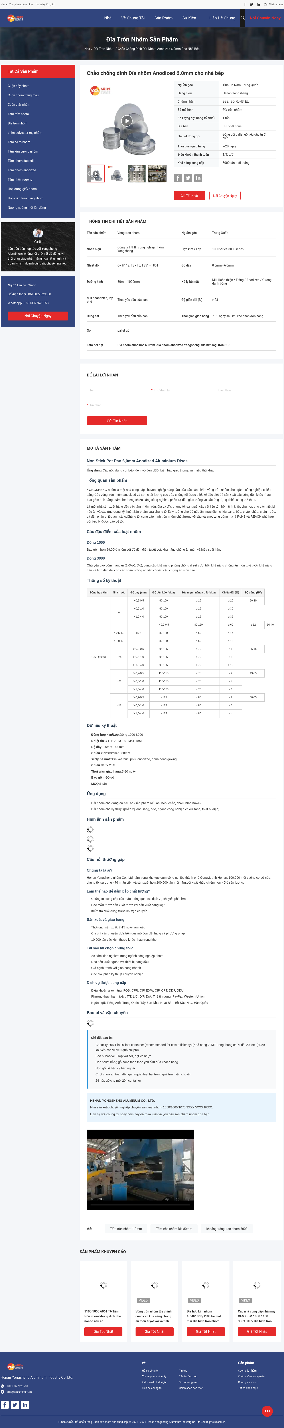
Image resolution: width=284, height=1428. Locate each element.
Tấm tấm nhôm (18, 114)
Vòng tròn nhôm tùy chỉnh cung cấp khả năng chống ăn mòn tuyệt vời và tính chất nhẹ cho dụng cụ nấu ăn (154, 1317)
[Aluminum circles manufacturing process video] (140, 1170)
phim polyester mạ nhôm (25, 132)
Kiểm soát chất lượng (154, 1382)
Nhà (87, 49)
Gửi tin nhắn (117, 421)
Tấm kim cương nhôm (23, 151)
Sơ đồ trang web (188, 1382)
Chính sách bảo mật (191, 1388)
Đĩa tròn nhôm (104, 49)
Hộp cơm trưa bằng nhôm (25, 198)
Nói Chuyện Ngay (38, 316)
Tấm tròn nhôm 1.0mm (126, 1229)
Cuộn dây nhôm (18, 86)
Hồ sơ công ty (150, 1370)
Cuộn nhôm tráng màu (23, 95)
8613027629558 (39, 294)
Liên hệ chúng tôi (152, 1388)
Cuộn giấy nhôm (19, 104)
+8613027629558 (36, 303)
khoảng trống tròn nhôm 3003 (226, 1229)
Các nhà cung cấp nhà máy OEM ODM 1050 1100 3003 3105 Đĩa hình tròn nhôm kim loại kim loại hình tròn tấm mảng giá (256, 1317)
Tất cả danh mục (248, 1388)
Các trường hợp (188, 1376)
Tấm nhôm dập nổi (21, 161)
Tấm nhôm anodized (22, 170)
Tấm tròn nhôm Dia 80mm (174, 1229)
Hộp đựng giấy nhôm (22, 189)
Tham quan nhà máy (154, 1376)
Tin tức (183, 1370)
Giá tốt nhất (189, 196)
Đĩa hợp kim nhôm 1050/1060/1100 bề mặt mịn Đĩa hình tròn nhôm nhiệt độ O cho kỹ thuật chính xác (204, 1317)
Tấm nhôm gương (20, 179)
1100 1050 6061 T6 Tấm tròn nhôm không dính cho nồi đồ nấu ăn (102, 1316)
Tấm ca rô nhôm (19, 142)
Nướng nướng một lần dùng (27, 207)
